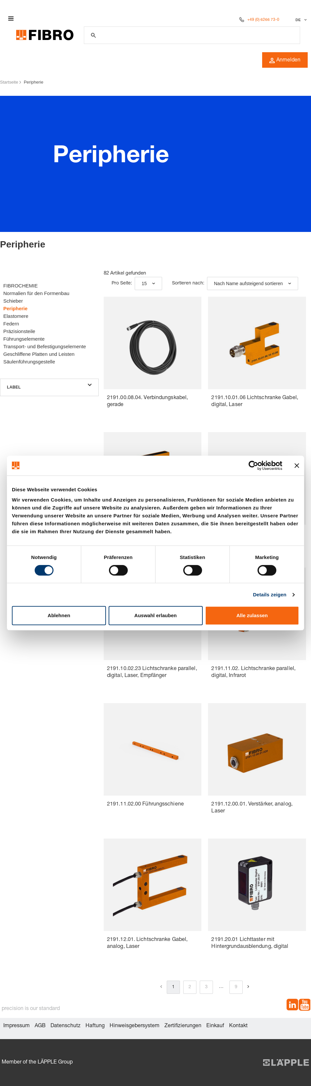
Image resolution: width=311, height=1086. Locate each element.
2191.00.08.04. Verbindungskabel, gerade (147, 401)
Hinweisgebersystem (134, 1026)
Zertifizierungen (182, 1026)
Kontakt (238, 1026)
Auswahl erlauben (155, 615)
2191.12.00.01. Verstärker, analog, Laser (251, 808)
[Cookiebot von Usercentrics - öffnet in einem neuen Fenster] (253, 465)
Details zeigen (269, 594)
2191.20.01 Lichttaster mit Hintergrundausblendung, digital (249, 943)
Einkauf (215, 1026)
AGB (40, 1026)
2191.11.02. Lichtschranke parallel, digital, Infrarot (253, 672)
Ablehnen (59, 615)
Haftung (95, 1026)
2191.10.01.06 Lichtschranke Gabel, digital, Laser (254, 401)
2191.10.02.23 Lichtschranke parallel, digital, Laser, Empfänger (152, 672)
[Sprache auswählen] (300, 19)
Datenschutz (66, 1026)
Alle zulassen (252, 615)
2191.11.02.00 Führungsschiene (145, 804)
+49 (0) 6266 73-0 (263, 20)
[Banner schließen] (296, 465)
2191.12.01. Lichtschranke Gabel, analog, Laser (147, 943)
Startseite (9, 82)
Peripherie (33, 82)
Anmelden (284, 60)
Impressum (16, 1026)
